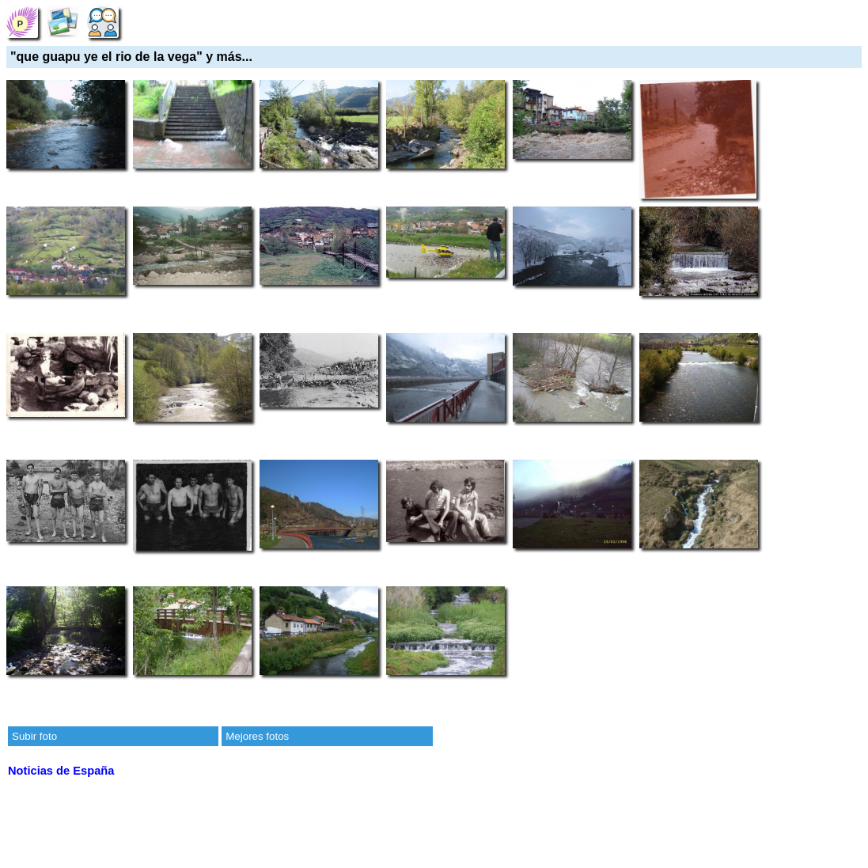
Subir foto (34, 736)
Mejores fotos (257, 736)
